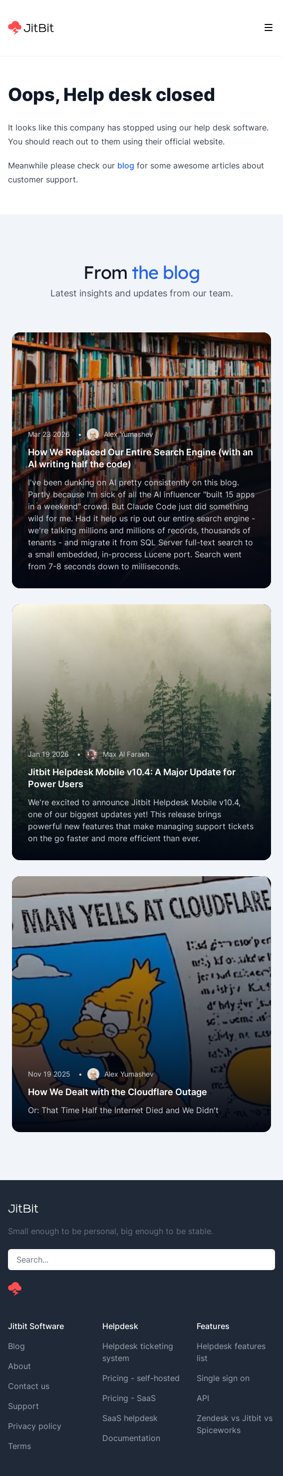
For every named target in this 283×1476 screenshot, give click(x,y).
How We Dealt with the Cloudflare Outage (117, 1092)
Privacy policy (34, 1426)
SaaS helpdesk (130, 1418)
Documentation (131, 1438)
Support (23, 1406)
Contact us (28, 1386)
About (19, 1366)
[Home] (31, 28)
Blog (16, 1346)
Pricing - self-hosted (141, 1378)
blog (125, 165)
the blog (166, 272)
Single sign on (223, 1378)
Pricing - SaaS (129, 1398)
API (203, 1398)
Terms (19, 1446)
